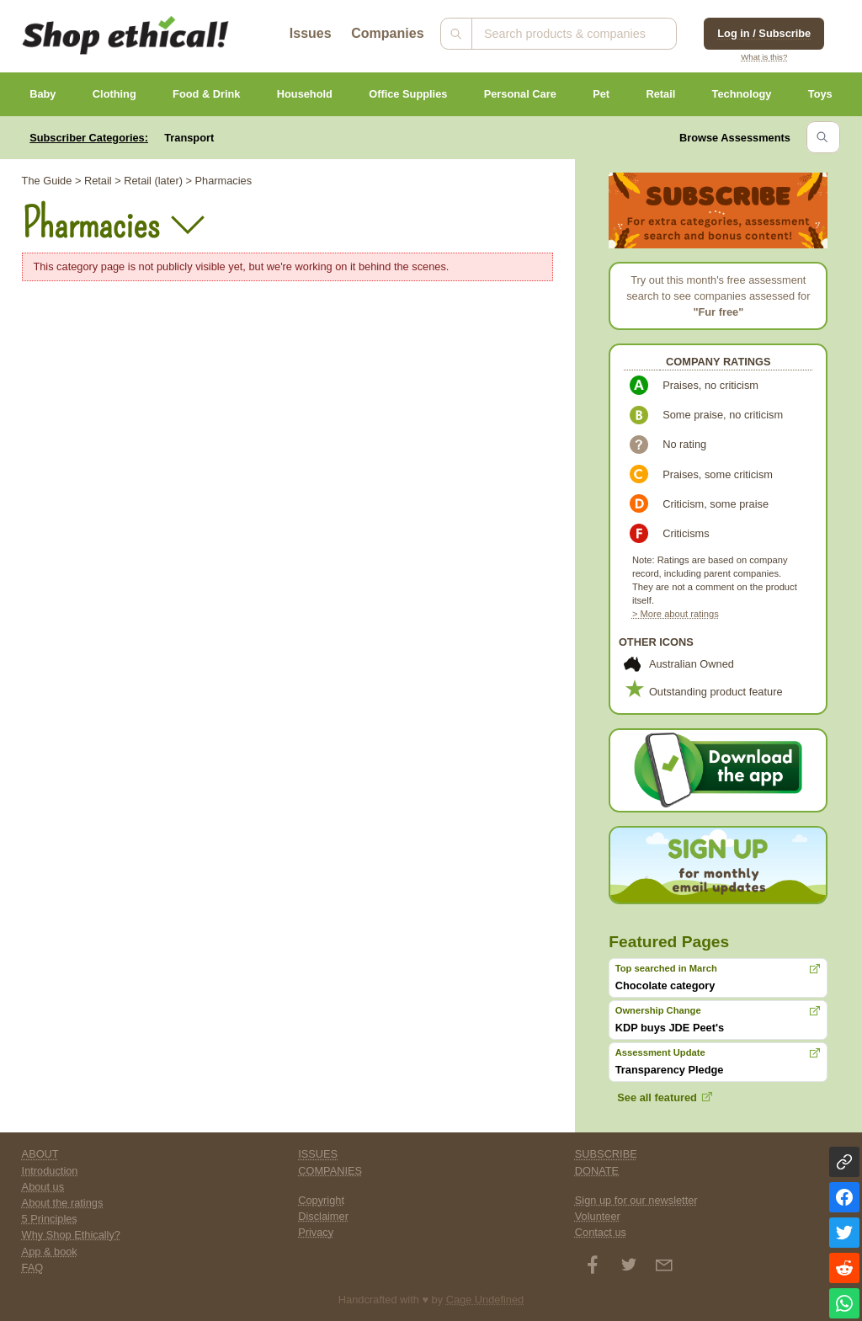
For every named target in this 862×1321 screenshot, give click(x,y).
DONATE (597, 1170)
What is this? (764, 56)
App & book (49, 1251)
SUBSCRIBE (606, 1154)
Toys (820, 94)
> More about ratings (675, 614)
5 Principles (49, 1218)
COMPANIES (330, 1170)
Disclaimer (323, 1216)
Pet (601, 94)
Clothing (114, 94)
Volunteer (597, 1216)
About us (43, 1186)
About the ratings (63, 1202)
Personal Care (520, 94)
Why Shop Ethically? (71, 1234)
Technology (742, 94)
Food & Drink (206, 94)
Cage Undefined (485, 1299)
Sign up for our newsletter (636, 1200)
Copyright (321, 1200)
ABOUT (40, 1154)
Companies (387, 33)
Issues (311, 33)
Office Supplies (408, 94)
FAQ (33, 1267)
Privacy (315, 1232)
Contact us (600, 1232)
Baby (42, 94)
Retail (660, 94)
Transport (189, 137)
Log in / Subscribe (764, 33)
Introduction (50, 1170)
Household (305, 94)
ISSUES (318, 1154)
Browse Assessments (734, 137)
